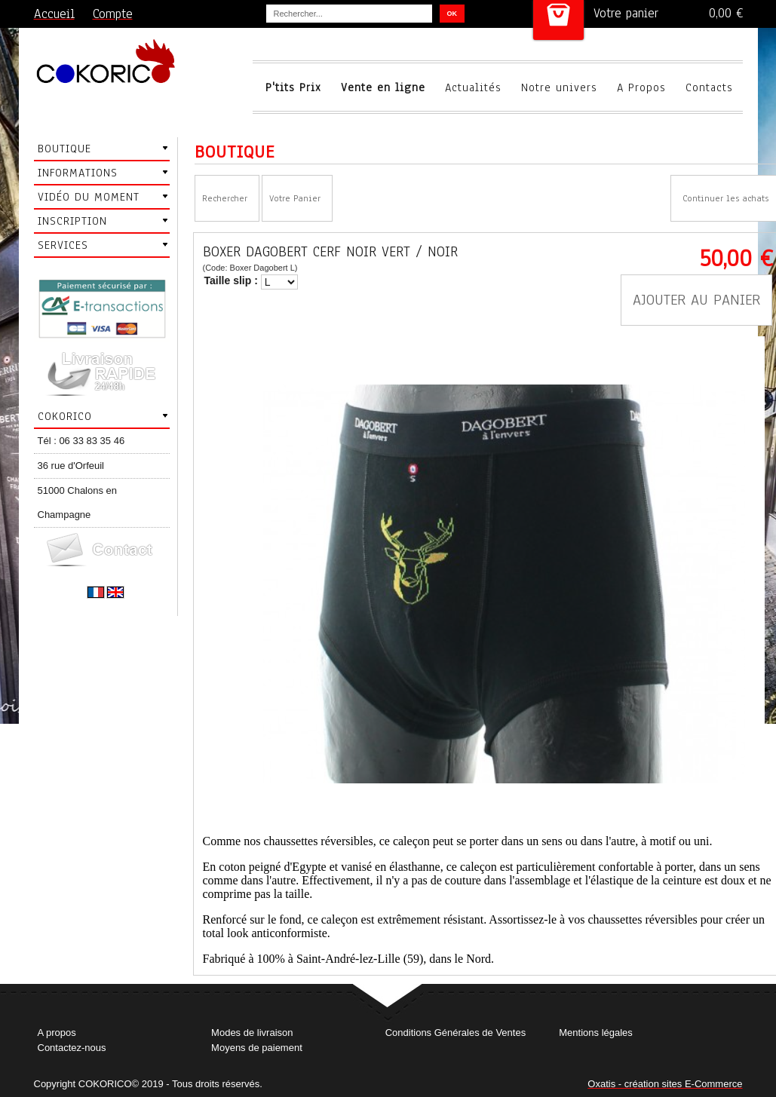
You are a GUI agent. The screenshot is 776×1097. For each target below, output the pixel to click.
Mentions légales (596, 1032)
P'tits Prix (293, 87)
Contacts (709, 87)
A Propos (641, 87)
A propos (57, 1032)
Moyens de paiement (256, 1047)
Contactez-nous (72, 1047)
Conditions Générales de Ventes (455, 1032)
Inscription (72, 220)
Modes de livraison (252, 1032)
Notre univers (559, 87)
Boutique (64, 148)
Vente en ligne (383, 87)
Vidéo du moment (89, 196)
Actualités (473, 87)
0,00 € (726, 13)
